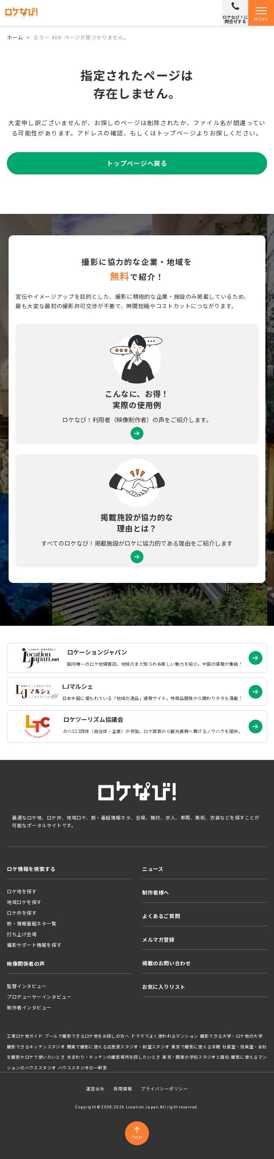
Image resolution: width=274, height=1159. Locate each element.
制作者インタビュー (29, 1007)
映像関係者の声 (26, 963)
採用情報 (122, 1088)
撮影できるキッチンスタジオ (36, 1047)
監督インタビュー (26, 985)
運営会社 (95, 1088)
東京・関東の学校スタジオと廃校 (195, 1057)
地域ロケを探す (24, 901)
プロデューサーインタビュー (39, 996)
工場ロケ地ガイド (25, 1036)
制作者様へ (155, 892)
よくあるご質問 (161, 915)
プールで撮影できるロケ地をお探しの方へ (87, 1036)
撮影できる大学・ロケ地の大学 (231, 1036)
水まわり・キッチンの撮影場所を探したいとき (114, 1057)
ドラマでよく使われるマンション (164, 1036)
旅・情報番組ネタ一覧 (32, 923)
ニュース (152, 868)
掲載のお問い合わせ (166, 963)
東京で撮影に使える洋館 (195, 1047)
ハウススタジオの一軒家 (82, 1068)
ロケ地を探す (22, 891)
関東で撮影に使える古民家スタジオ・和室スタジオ (118, 1047)
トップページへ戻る (137, 163)
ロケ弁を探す (22, 912)
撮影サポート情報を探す (34, 944)
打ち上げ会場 (22, 934)
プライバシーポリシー (164, 1088)
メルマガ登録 (158, 939)
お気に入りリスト (164, 986)
